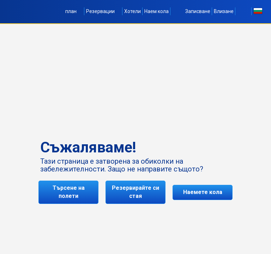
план (74, 11)
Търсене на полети (69, 192)
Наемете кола (202, 192)
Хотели (132, 11)
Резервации (103, 11)
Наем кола (156, 11)
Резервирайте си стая (135, 192)
